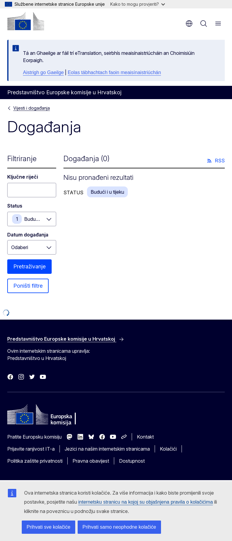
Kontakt (145, 437)
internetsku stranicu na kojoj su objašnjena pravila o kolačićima (145, 502)
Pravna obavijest (90, 461)
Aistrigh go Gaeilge (43, 72)
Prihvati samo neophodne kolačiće (119, 527)
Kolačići (168, 449)
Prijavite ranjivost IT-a (31, 449)
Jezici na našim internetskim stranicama (107, 449)
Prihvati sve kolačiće (48, 527)
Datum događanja (27, 235)
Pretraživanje (29, 266)
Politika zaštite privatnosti (35, 461)
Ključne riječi (22, 177)
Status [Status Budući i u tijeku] (14, 206)
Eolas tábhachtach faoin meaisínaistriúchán (114, 72)
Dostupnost (132, 461)
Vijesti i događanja (31, 108)
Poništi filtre (28, 286)
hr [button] (189, 23)
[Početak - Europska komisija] (25, 21)
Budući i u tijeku (40, 219)
